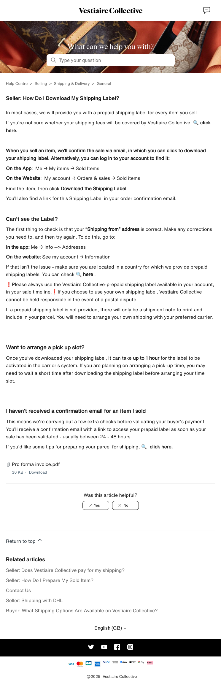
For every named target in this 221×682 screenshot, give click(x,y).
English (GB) (110, 628)
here (88, 274)
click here (160, 446)
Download (38, 472)
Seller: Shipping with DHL (34, 600)
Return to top (24, 540)
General (104, 83)
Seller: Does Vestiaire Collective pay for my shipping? (65, 570)
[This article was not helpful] (125, 505)
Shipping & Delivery (72, 83)
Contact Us (18, 590)
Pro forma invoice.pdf (36, 464)
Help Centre (17, 83)
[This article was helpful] (95, 505)
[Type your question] (111, 60)
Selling (41, 83)
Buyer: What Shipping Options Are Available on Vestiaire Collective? (82, 610)
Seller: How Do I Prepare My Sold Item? (49, 580)
